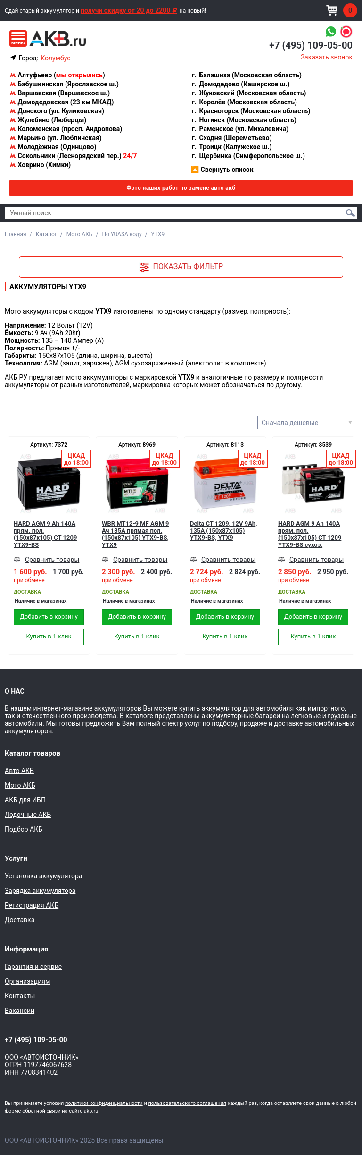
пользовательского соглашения (187, 1103)
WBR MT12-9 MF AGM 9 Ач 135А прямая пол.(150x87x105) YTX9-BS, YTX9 (135, 534)
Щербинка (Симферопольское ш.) (248, 156)
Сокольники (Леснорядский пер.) (73, 156)
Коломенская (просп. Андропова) (65, 129)
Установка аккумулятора (43, 876)
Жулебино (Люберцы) (47, 120)
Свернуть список (222, 169)
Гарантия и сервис (33, 966)
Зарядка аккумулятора (40, 890)
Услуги (16, 858)
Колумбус (55, 58)
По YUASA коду (121, 234)
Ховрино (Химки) (40, 165)
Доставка (19, 920)
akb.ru (91, 1111)
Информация (26, 949)
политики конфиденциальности (104, 1103)
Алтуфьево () (57, 75)
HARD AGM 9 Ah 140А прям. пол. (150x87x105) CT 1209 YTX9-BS (45, 534)
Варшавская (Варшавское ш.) (59, 93)
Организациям (27, 981)
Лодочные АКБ (28, 814)
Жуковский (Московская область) (248, 93)
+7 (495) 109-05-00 (311, 45)
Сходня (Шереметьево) (231, 138)
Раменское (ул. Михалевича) (239, 129)
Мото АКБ (79, 234)
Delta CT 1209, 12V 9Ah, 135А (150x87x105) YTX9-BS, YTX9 (223, 530)
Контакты (20, 996)
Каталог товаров (32, 753)
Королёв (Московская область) (244, 102)
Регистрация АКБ (31, 905)
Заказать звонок (327, 57)
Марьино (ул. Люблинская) (55, 138)
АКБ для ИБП (25, 800)
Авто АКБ (19, 770)
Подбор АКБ (23, 829)
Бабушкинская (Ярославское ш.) (64, 84)
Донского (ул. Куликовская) (56, 111)
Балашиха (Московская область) (246, 75)
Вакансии (19, 1010)
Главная (15, 234)
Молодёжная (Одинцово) (52, 147)
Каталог (46, 234)
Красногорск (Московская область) (250, 111)
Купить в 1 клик (48, 636)
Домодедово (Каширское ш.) (240, 84)
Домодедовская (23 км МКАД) (61, 102)
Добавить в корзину (49, 616)
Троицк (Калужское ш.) (231, 147)
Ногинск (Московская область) (243, 120)
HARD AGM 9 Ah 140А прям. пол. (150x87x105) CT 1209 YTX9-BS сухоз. (309, 534)
